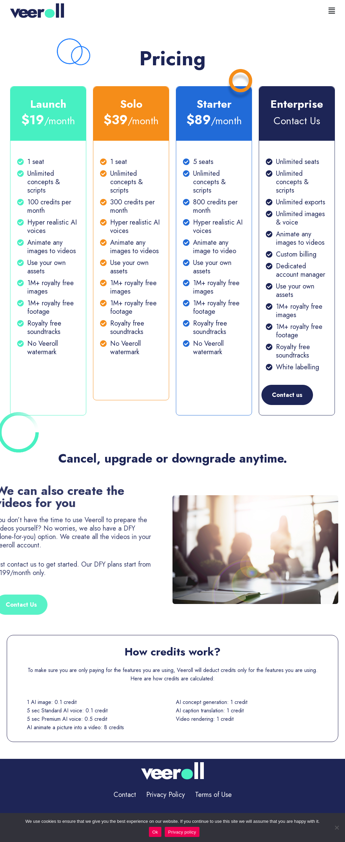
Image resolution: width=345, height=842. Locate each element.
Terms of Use (213, 795)
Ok (155, 832)
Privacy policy (182, 832)
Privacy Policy (165, 795)
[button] (331, 10)
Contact (125, 795)
